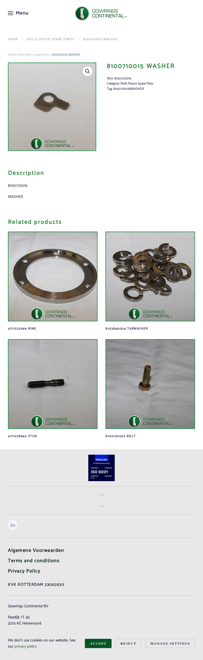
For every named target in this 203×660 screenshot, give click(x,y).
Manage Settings (170, 643)
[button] (18, 13)
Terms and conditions (33, 561)
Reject (128, 643)
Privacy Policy (24, 571)
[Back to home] (101, 13)
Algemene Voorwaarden (36, 551)
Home (12, 54)
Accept (98, 643)
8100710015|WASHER (128, 89)
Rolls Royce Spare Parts (34, 54)
